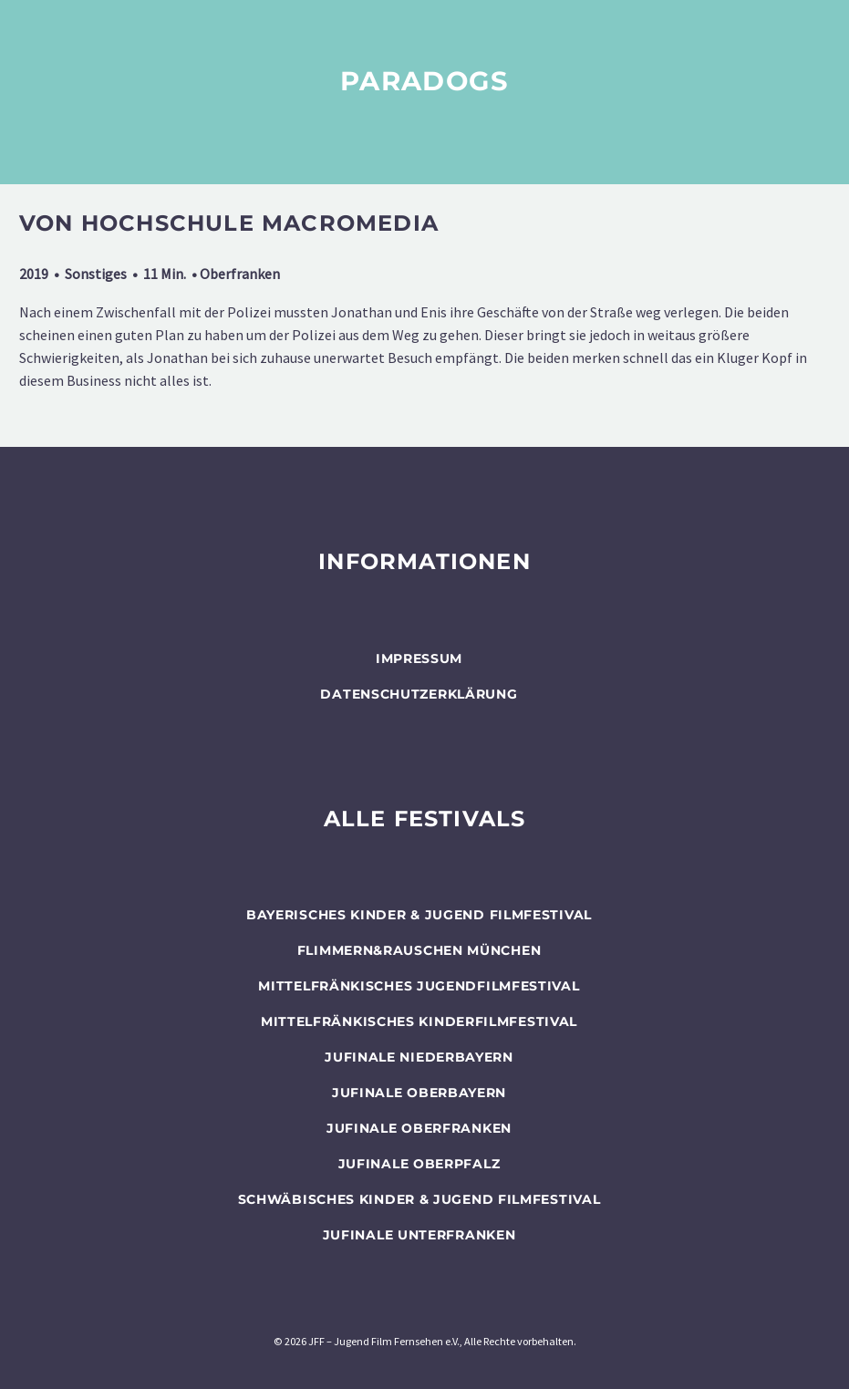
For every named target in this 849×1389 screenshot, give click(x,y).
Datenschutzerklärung (418, 694)
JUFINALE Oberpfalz (419, 1164)
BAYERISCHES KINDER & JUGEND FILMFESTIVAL (419, 915)
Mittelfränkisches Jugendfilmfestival (418, 986)
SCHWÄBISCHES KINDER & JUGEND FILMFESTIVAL (419, 1199)
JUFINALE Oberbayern (419, 1092)
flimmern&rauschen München (419, 950)
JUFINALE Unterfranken (419, 1235)
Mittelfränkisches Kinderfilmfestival (419, 1021)
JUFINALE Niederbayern (419, 1057)
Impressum (419, 658)
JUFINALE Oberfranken (419, 1128)
